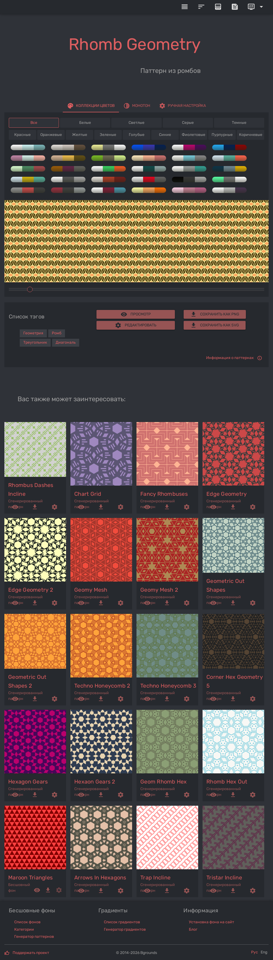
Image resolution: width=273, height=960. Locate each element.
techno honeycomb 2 (102, 685)
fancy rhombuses (164, 494)
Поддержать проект (31, 952)
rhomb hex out (226, 781)
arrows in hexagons (100, 877)
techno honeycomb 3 (168, 685)
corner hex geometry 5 (234, 681)
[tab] (91, 105)
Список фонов (27, 922)
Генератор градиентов (125, 929)
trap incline (155, 877)
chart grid (87, 494)
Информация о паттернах (230, 357)
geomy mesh (90, 589)
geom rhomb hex (163, 781)
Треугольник (35, 342)
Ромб (56, 333)
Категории (24, 929)
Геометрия (33, 333)
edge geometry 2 (30, 589)
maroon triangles (30, 877)
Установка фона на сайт (211, 922)
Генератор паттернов (34, 936)
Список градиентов (122, 922)
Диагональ (66, 342)
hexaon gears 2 (94, 781)
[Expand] (256, 7)
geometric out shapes (225, 585)
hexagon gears (28, 781)
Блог (193, 929)
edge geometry (226, 494)
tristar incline (224, 877)
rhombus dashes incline (30, 489)
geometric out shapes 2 (27, 681)
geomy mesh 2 (159, 589)
